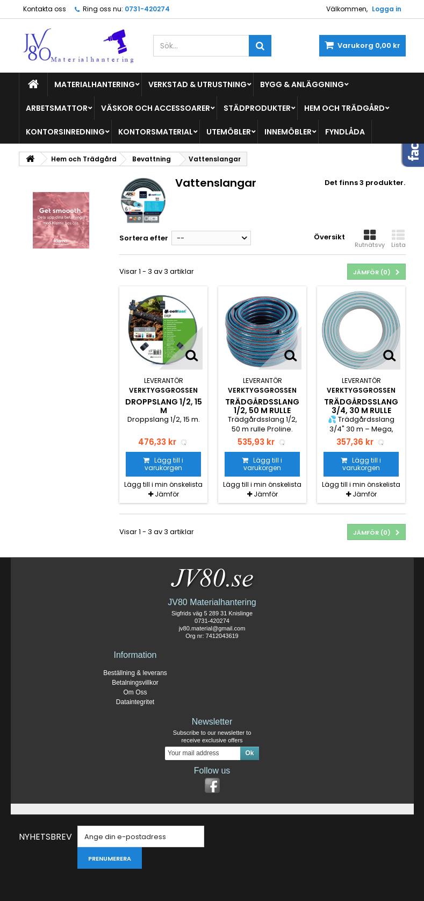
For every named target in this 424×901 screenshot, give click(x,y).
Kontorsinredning (65, 131)
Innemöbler (288, 131)
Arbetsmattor (57, 108)
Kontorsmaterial (155, 131)
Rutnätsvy (370, 239)
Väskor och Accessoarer (155, 108)
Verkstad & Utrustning (197, 84)
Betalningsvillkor (135, 682)
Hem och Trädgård (344, 108)
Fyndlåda (345, 131)
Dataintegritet (135, 702)
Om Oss (135, 692)
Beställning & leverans (135, 673)
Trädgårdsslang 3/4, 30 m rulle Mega (361, 410)
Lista (398, 239)
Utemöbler (228, 131)
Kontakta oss (44, 8)
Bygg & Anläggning (302, 84)
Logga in (386, 8)
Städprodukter (257, 108)
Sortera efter (143, 238)
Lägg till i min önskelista (163, 484)
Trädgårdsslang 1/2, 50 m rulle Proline (262, 410)
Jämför (167, 494)
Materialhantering (94, 84)
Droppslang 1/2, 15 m (163, 406)
